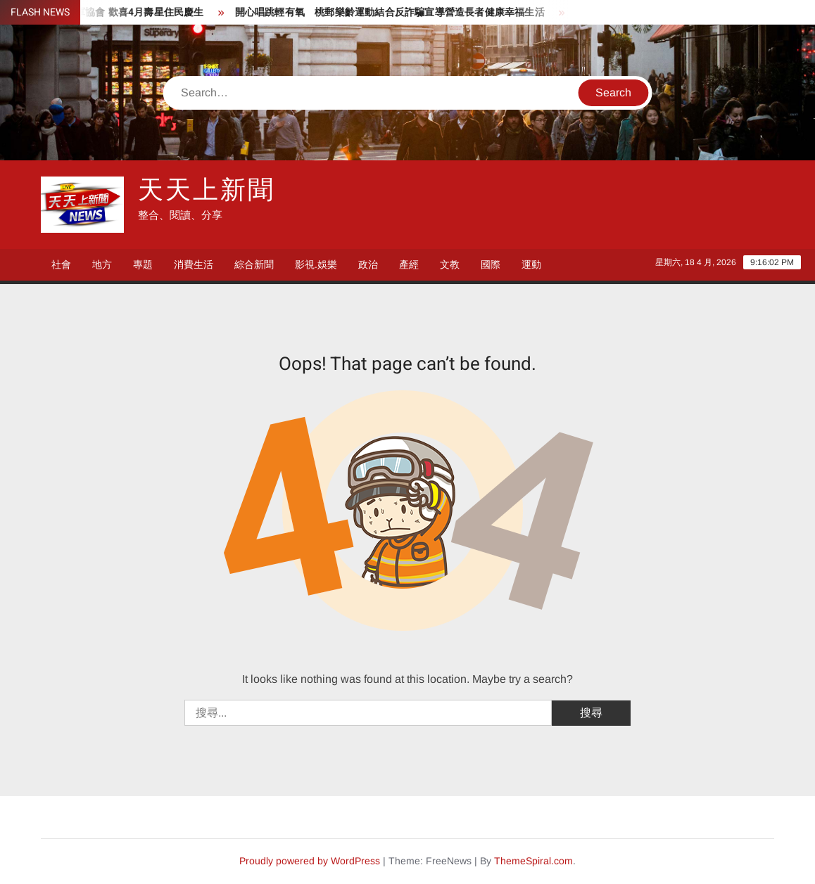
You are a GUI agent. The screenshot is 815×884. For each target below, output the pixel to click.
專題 (143, 264)
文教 (450, 264)
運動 (531, 264)
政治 (368, 264)
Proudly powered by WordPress (309, 860)
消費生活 (193, 264)
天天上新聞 (206, 190)
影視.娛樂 (316, 264)
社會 (61, 264)
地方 (102, 264)
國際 (490, 264)
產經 (409, 264)
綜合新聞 (254, 264)
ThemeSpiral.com (533, 860)
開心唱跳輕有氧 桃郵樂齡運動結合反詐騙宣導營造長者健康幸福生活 (396, 12)
